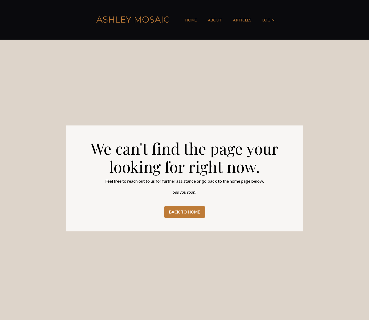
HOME (191, 20)
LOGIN (268, 20)
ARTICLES (242, 20)
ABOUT (215, 20)
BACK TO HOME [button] (184, 212)
